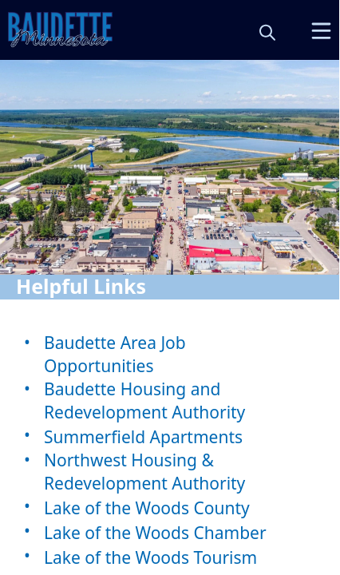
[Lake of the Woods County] (169, 507)
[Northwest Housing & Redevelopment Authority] (169, 472)
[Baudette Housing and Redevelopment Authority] (169, 401)
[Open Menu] (321, 31)
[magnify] (267, 32)
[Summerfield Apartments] (169, 436)
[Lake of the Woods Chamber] (169, 532)
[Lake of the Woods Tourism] (169, 557)
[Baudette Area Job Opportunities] (169, 354)
